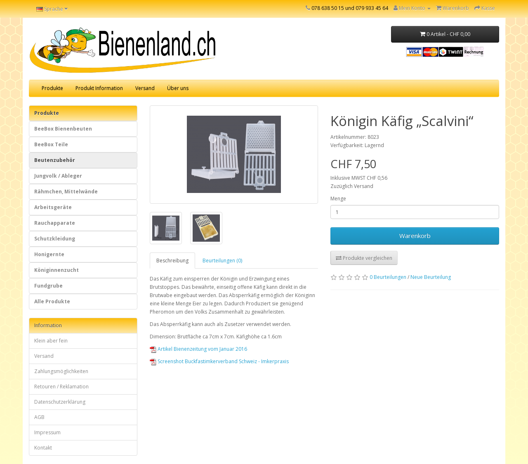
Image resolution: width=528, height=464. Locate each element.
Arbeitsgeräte (53, 207)
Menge (338, 198)
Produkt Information (99, 88)
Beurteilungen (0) (222, 260)
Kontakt (43, 447)
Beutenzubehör (54, 160)
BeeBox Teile (51, 144)
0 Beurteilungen (388, 277)
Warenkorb (415, 235)
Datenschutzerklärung (59, 401)
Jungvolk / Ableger (58, 175)
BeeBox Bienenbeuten (63, 128)
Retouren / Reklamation (61, 386)
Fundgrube (48, 285)
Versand (145, 88)
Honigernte (49, 254)
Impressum (47, 432)
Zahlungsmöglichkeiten (61, 371)
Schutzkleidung (54, 238)
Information (48, 325)
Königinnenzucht (56, 270)
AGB (39, 417)
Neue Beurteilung (430, 277)
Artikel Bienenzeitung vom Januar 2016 (202, 348)
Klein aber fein (51, 340)
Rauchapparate (54, 222)
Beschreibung (172, 260)
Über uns (178, 88)
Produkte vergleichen (364, 258)
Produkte (52, 88)
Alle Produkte (52, 301)
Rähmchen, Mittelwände (66, 191)
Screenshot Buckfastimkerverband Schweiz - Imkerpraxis (223, 361)
